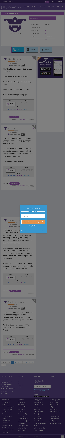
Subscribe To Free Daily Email (33, 222)
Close (43, 231)
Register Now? (33, 226)
